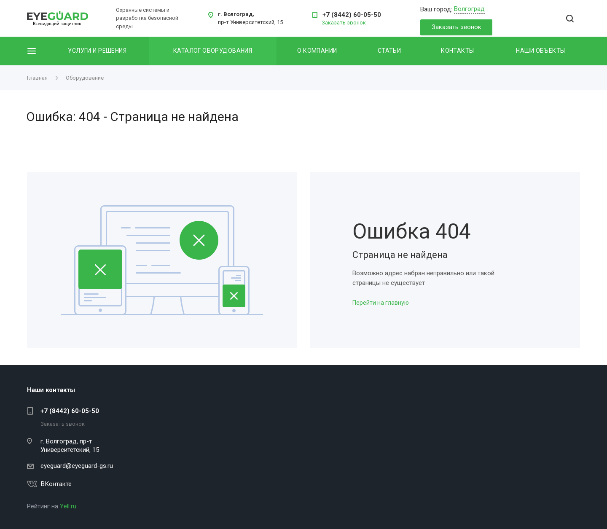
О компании (317, 50)
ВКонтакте (56, 484)
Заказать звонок (456, 27)
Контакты (457, 50)
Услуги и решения (97, 50)
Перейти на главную (380, 302)
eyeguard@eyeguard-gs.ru (76, 466)
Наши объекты (540, 50)
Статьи (389, 50)
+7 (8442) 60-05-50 (351, 15)
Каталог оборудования (212, 50)
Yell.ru (68, 506)
